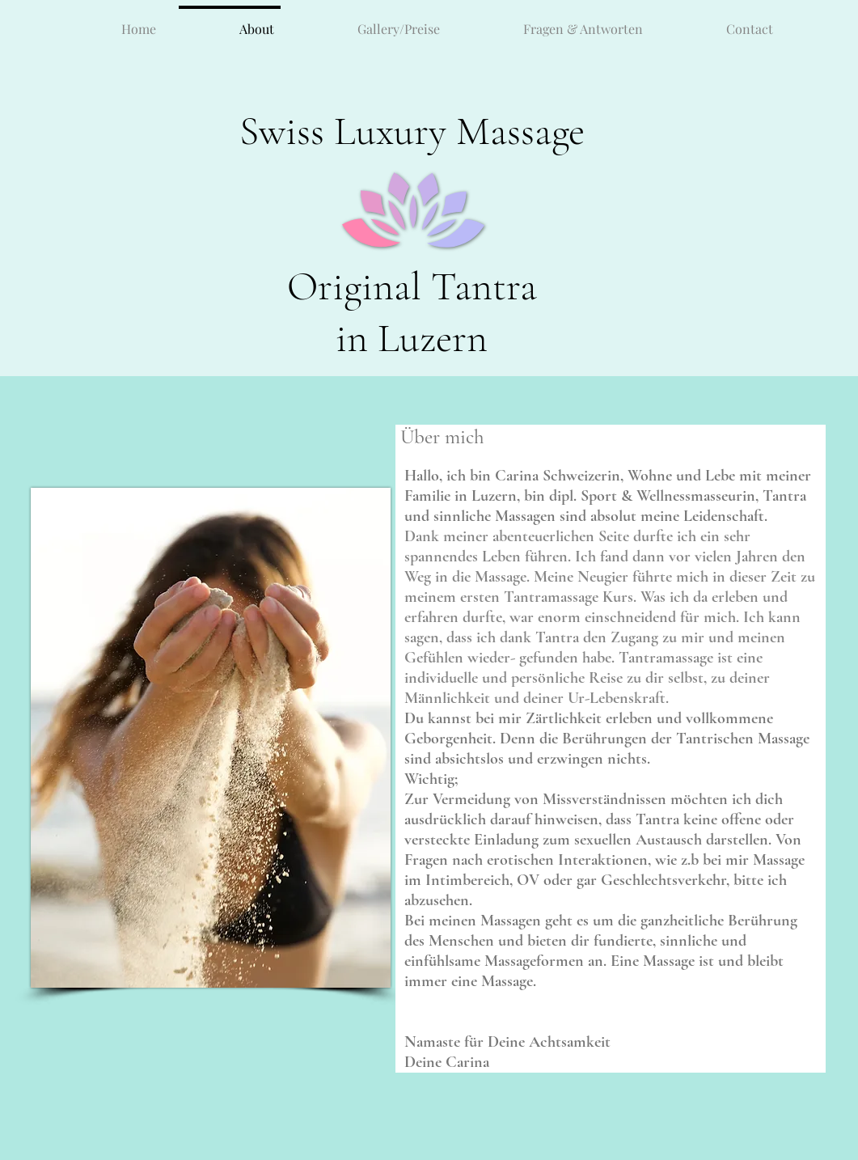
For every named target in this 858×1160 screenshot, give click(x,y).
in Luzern (412, 338)
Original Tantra (412, 286)
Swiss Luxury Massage (412, 131)
